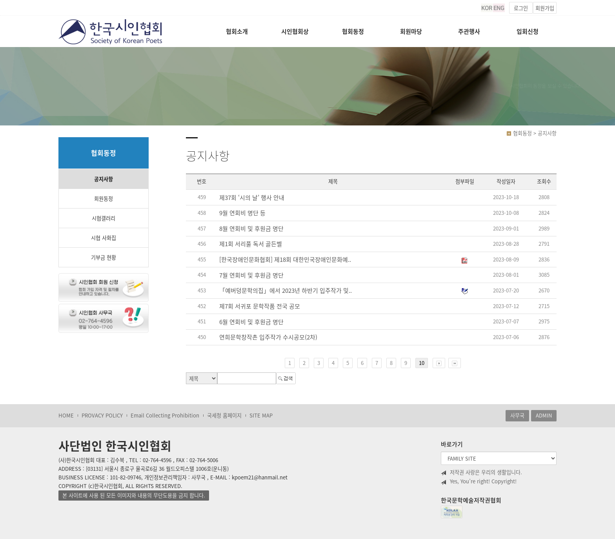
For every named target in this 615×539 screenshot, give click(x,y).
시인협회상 (295, 31)
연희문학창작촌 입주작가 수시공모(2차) (268, 337)
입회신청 (528, 31)
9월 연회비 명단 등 (242, 213)
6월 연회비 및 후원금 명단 (251, 322)
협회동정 (353, 31)
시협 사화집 (103, 237)
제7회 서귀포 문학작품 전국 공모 (259, 306)
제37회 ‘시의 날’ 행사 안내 (251, 198)
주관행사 (469, 31)
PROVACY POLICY (102, 415)
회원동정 (103, 198)
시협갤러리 (103, 218)
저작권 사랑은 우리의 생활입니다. (481, 472)
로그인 (521, 8)
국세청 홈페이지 (224, 415)
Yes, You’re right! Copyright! (479, 481)
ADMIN (544, 415)
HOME (66, 415)
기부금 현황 (103, 257)
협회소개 (237, 31)
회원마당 (411, 31)
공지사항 (103, 179)
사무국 (517, 415)
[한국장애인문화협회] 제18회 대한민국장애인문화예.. (285, 260)
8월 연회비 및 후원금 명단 (251, 229)
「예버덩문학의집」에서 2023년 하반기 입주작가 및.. (285, 291)
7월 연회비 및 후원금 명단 (251, 275)
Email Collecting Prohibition (165, 415)
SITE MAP (261, 415)
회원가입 (544, 8)
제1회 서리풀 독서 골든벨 (250, 244)
